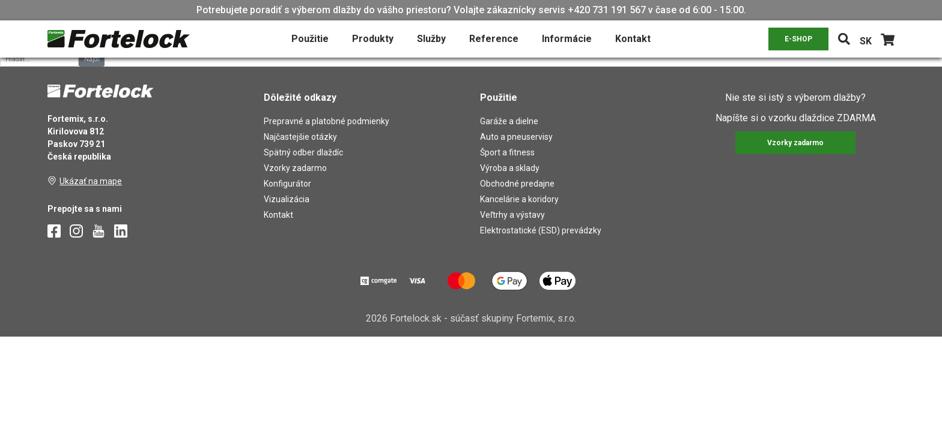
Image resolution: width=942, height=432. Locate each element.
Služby (431, 38)
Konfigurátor (287, 183)
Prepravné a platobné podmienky (326, 121)
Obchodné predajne (517, 183)
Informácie (567, 38)
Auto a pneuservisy (516, 137)
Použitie (310, 38)
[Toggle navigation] (844, 39)
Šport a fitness (507, 152)
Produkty (373, 38)
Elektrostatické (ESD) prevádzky (540, 230)
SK (866, 41)
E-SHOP (798, 39)
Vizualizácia (286, 199)
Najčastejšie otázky (300, 137)
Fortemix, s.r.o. (546, 318)
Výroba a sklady (509, 168)
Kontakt (633, 38)
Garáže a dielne (509, 121)
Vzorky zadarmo (295, 168)
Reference (493, 38)
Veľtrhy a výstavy (512, 215)
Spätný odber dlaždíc (303, 152)
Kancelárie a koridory (519, 199)
